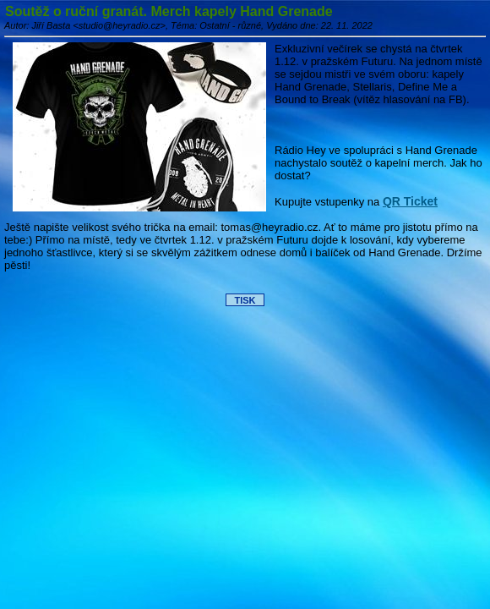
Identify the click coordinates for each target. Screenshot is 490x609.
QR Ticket (410, 201)
